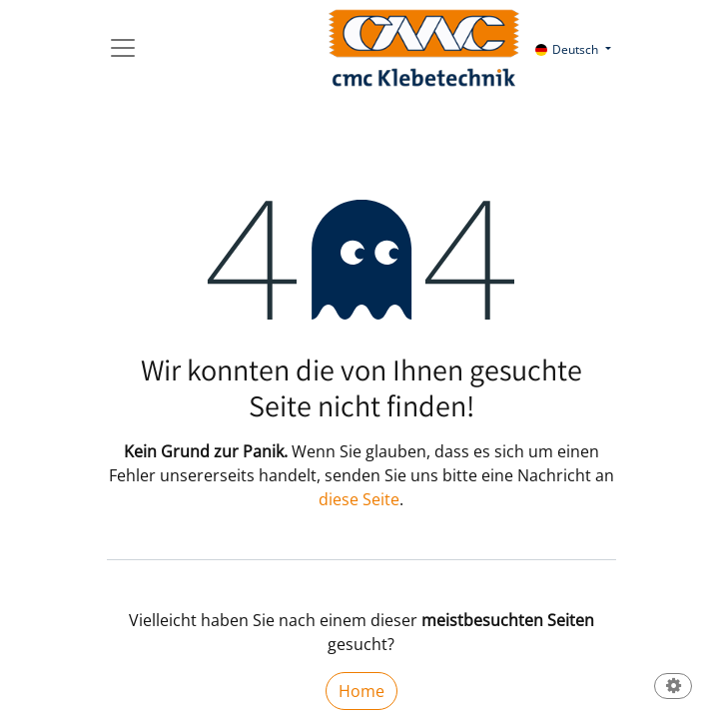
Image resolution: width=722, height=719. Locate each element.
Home (361, 691)
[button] (673, 687)
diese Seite (359, 499)
